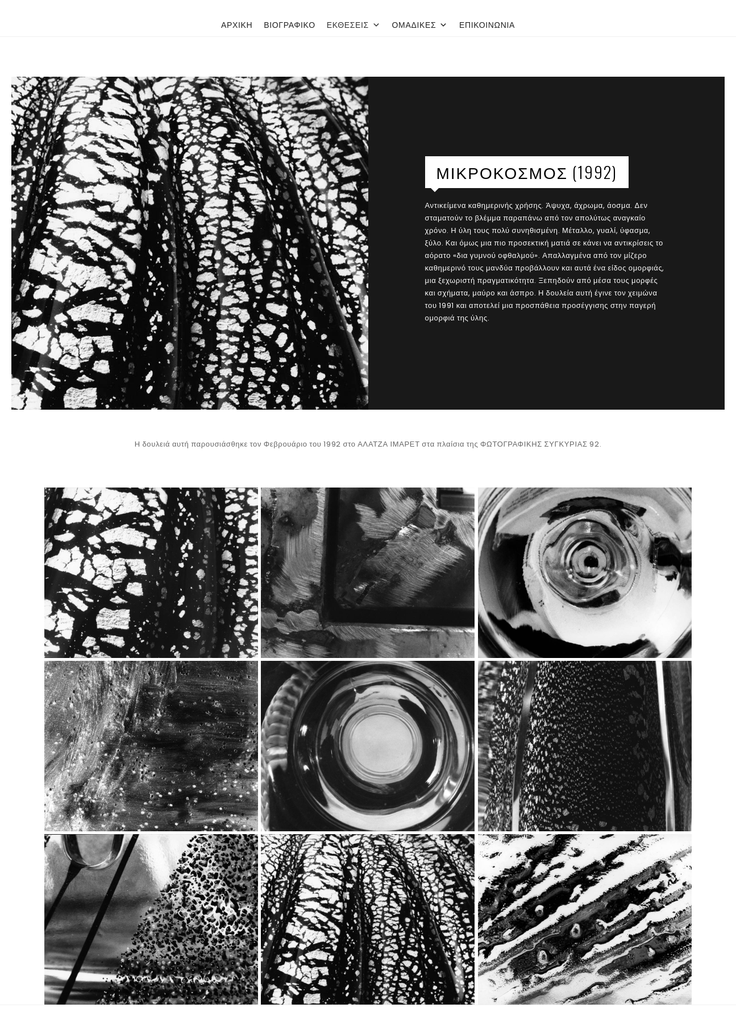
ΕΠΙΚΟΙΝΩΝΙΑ (487, 25)
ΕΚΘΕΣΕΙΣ (354, 25)
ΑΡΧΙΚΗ (236, 25)
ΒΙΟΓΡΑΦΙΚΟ (289, 25)
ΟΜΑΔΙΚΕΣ (420, 25)
